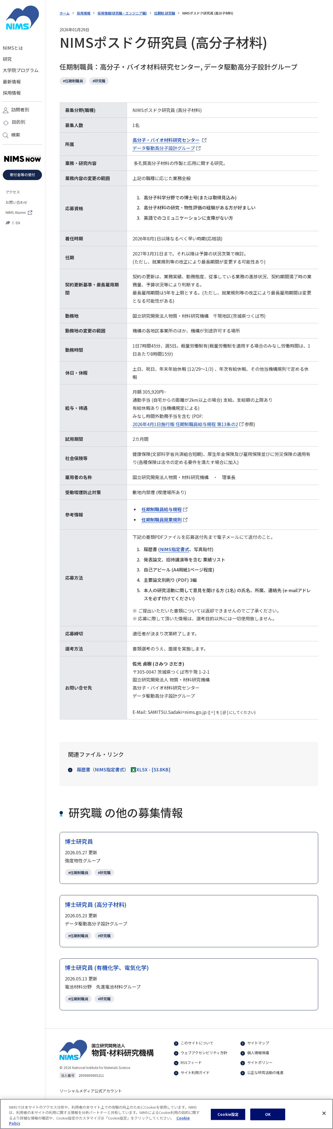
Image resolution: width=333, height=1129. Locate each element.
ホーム (65, 13)
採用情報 (83, 13)
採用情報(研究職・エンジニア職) (122, 13)
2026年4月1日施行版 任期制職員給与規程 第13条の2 (185, 424)
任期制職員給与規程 (164, 509)
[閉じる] (324, 1114)
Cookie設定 (228, 1115)
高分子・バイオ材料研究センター (166, 140)
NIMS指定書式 (174, 549)
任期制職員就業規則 (164, 520)
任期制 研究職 (164, 13)
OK (268, 1115)
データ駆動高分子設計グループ (164, 148)
